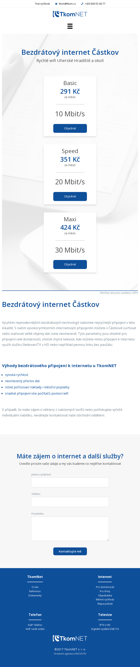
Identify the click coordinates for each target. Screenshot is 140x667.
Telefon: (36, 494)
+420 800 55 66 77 (93, 3)
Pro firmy (105, 591)
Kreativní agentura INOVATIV (70, 653)
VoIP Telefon (35, 625)
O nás (35, 587)
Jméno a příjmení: (41, 474)
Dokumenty (34, 595)
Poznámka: (37, 513)
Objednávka (105, 595)
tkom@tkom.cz (65, 3)
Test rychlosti (42, 3)
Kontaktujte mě (70, 551)
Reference (35, 591)
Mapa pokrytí (105, 603)
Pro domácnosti (105, 587)
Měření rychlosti (105, 599)
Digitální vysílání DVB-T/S (105, 629)
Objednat (70, 128)
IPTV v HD (105, 625)
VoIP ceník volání (35, 629)
